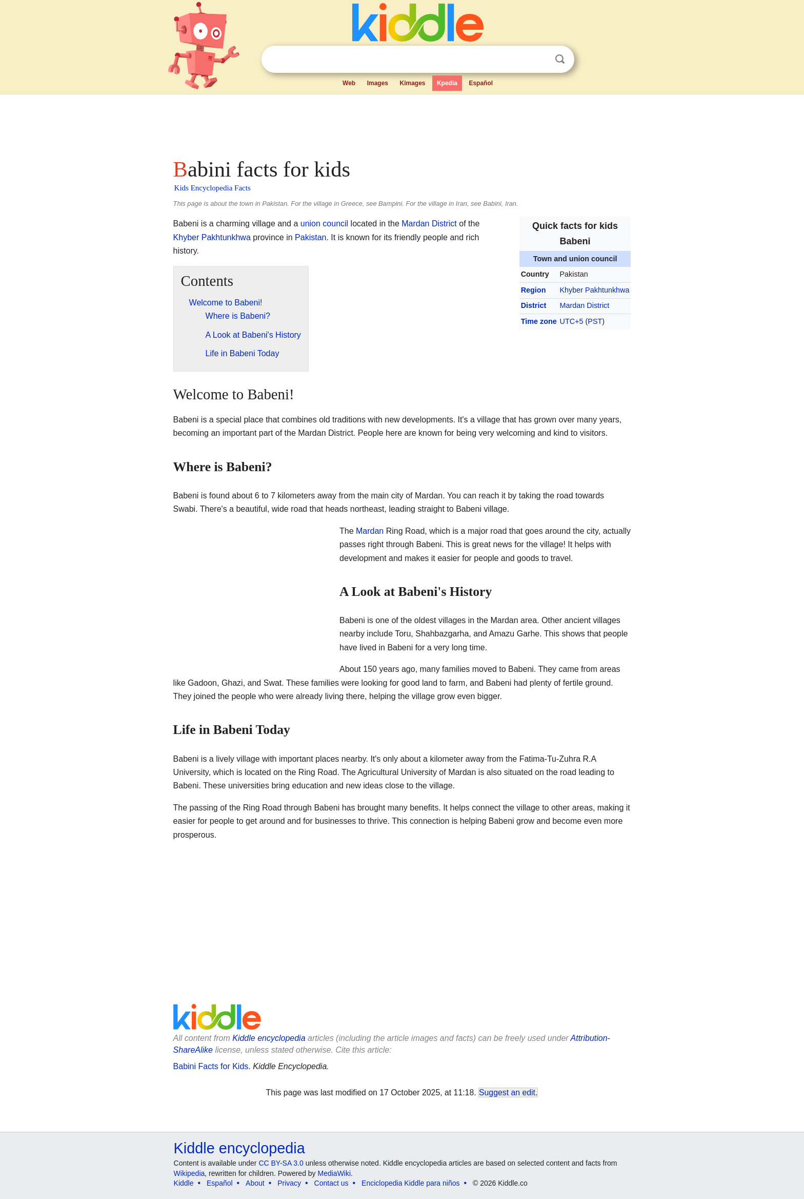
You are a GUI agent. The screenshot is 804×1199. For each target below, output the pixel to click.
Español (481, 83)
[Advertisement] (401, 123)
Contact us (331, 1183)
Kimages (412, 83)
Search (560, 59)
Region (533, 290)
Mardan (370, 531)
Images (377, 83)
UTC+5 (572, 321)
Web (349, 83)
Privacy (289, 1183)
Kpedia (447, 83)
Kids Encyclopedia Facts (212, 188)
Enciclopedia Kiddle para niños (410, 1183)
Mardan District (585, 305)
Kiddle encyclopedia (268, 1038)
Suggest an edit (507, 1092)
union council (324, 223)
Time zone (539, 321)
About (255, 1183)
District (534, 305)
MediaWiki (334, 1173)
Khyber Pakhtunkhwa (595, 290)
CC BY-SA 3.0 (280, 1163)
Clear (539, 59)
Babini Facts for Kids (211, 1066)
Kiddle (184, 1183)
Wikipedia (189, 1173)
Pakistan (310, 237)
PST (595, 321)
